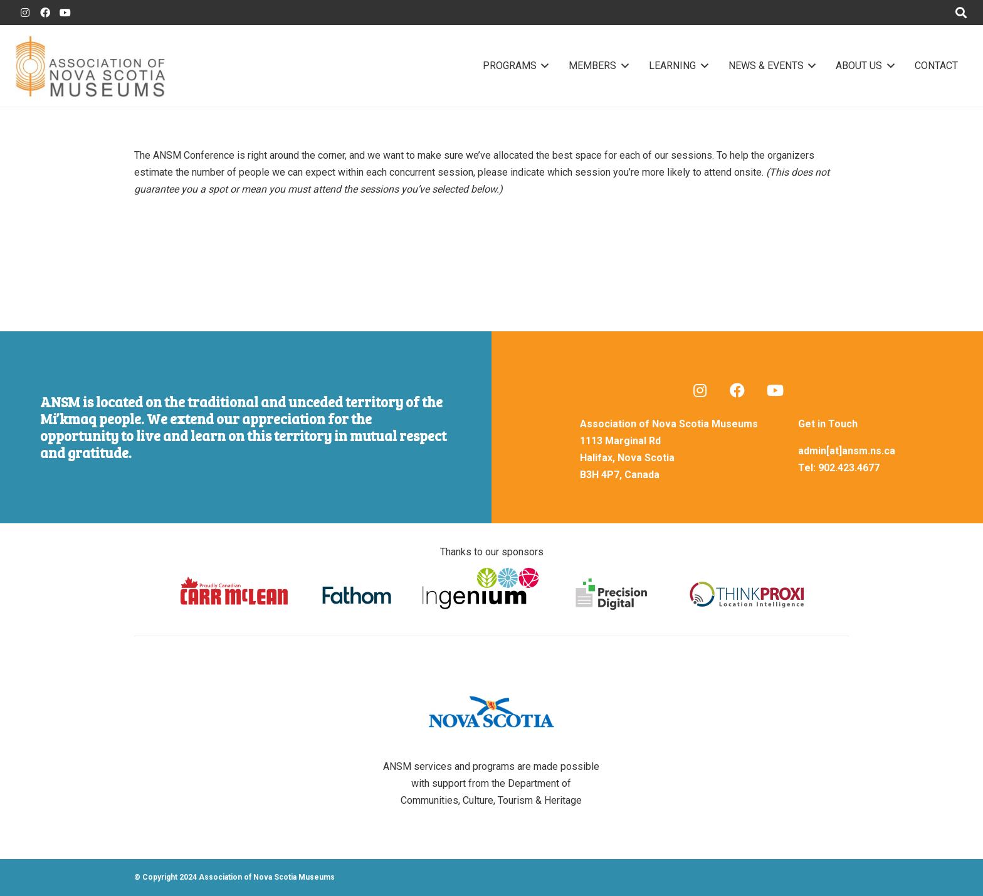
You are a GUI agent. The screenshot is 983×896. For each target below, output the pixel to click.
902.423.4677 (849, 468)
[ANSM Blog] (699, 390)
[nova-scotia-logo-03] (491, 712)
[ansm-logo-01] (90, 66)
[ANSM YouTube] (65, 13)
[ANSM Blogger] (25, 13)
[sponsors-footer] (491, 588)
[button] (543, 66)
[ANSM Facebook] (45, 13)
